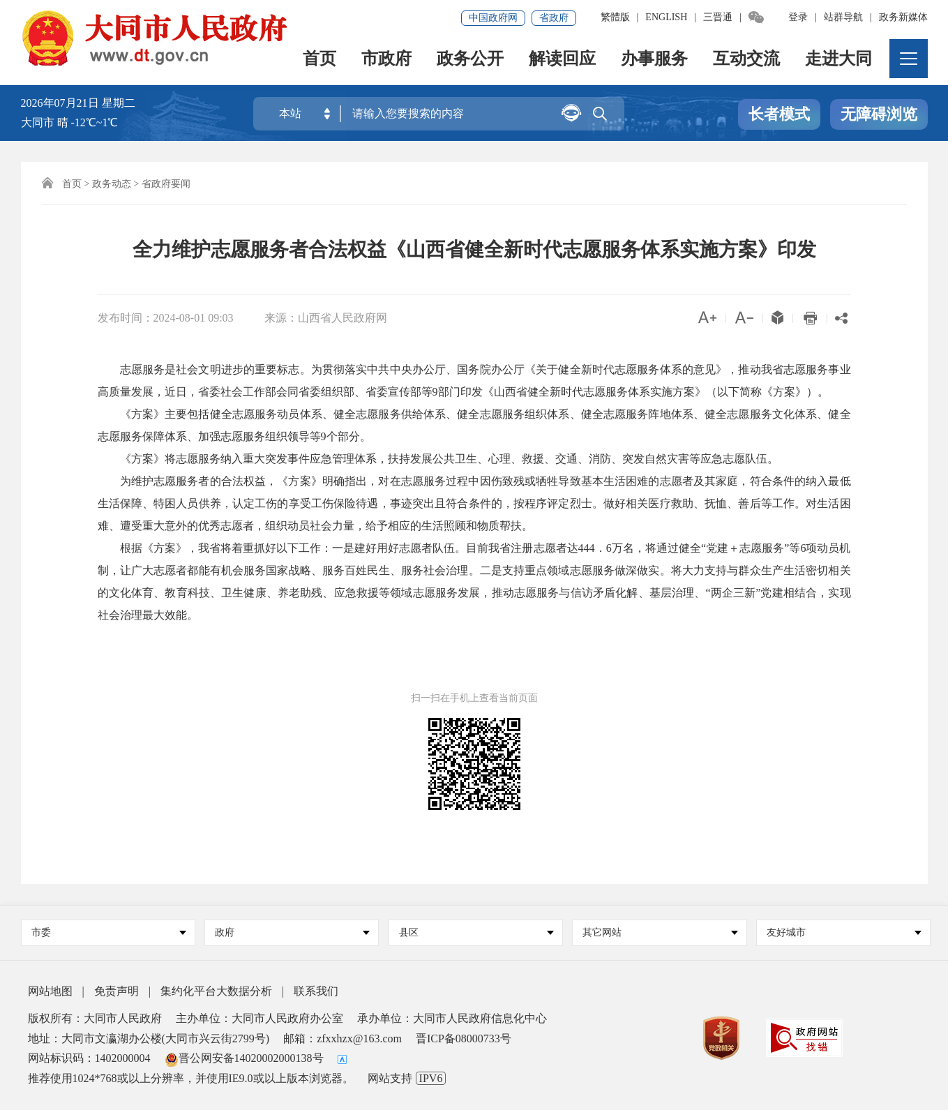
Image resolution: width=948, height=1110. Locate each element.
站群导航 (843, 17)
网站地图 (50, 991)
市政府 (386, 60)
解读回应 (562, 60)
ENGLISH (666, 17)
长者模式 (779, 114)
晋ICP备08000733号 (463, 1038)
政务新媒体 (903, 17)
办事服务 (654, 60)
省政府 (554, 18)
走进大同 (838, 60)
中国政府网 (493, 18)
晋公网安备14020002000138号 (244, 1058)
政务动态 (111, 184)
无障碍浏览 (879, 114)
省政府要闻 (166, 184)
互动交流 (746, 60)
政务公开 (470, 60)
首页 (319, 60)
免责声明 (116, 991)
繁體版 (615, 17)
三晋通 (717, 17)
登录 (798, 17)
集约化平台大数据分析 (216, 991)
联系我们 (316, 991)
